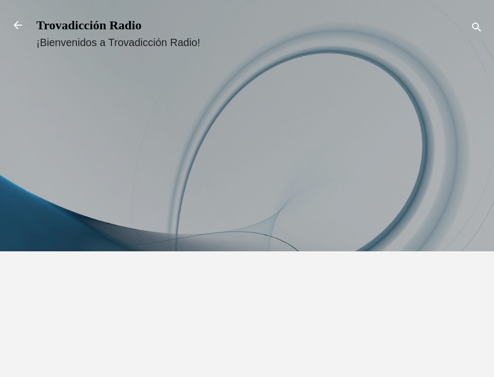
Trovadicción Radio (89, 25)
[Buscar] (476, 29)
